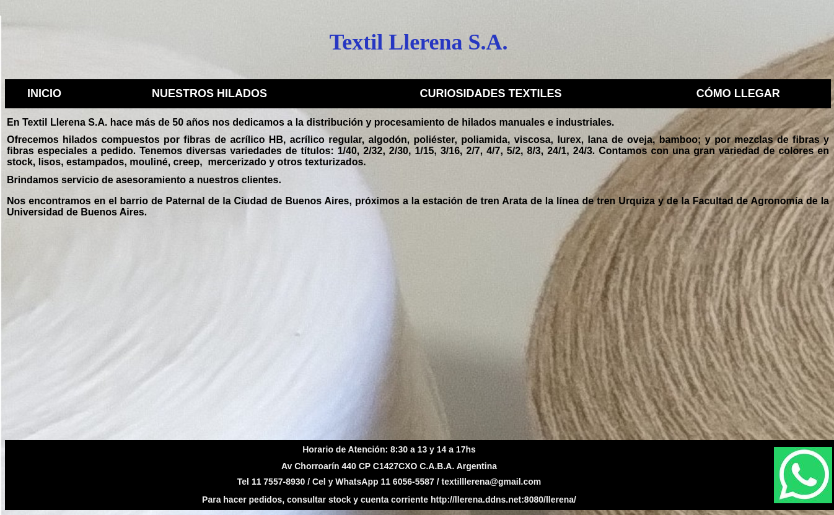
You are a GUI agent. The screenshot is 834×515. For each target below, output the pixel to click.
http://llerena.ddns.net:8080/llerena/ (503, 499)
